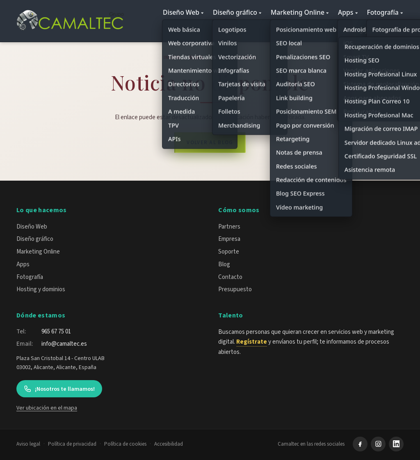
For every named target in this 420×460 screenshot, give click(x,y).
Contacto (230, 277)
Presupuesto (235, 289)
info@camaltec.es (64, 344)
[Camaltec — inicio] (71, 21)
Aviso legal (28, 444)
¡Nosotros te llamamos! (59, 389)
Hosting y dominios (369, 29)
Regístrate (251, 342)
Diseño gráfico (235, 12)
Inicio (172, 57)
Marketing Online (297, 12)
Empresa (229, 239)
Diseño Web (181, 12)
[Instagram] (378, 444)
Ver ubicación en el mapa (46, 408)
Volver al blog (210, 142)
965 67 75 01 (56, 331)
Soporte (228, 251)
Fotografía (382, 12)
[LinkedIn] (396, 444)
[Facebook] (360, 444)
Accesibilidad (168, 444)
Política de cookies (125, 444)
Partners (229, 226)
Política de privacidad (72, 444)
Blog (196, 57)
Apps (345, 12)
